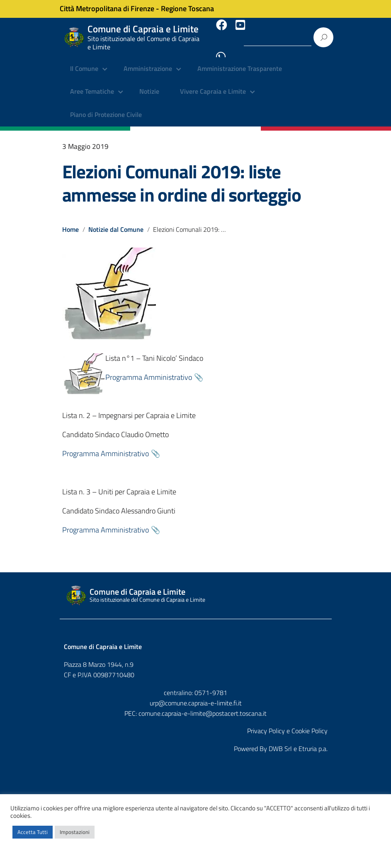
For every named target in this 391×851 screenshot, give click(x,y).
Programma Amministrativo (148, 370)
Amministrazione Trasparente (239, 62)
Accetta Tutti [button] (32, 832)
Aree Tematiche (92, 85)
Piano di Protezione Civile (106, 108)
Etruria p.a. (313, 741)
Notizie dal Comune (116, 222)
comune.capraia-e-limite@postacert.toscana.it (202, 706)
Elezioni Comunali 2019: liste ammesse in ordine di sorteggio (181, 176)
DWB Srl (280, 741)
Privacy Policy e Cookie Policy (287, 724)
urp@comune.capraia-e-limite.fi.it (196, 696)
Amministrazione (148, 62)
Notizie (149, 85)
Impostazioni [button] (75, 832)
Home (70, 222)
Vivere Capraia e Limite (213, 85)
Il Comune (84, 62)
